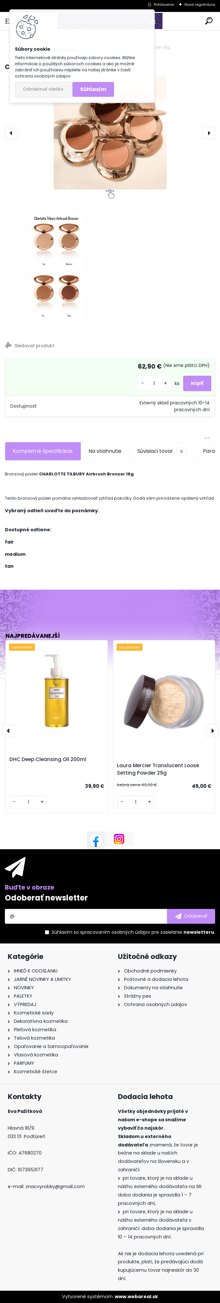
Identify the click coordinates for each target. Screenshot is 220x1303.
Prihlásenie (164, 4)
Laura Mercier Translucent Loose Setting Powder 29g (158, 769)
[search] (209, 21)
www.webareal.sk (136, 1296)
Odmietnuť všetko (43, 89)
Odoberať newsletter (46, 897)
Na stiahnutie (105, 451)
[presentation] (11, 133)
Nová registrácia (199, 4)
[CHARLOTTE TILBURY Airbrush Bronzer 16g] (110, 132)
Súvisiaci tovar (162, 451)
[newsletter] (191, 916)
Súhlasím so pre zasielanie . (133, 932)
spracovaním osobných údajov (115, 932)
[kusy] (154, 383)
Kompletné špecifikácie (43, 451)
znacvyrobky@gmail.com (55, 1186)
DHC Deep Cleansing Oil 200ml (47, 759)
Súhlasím (93, 89)
